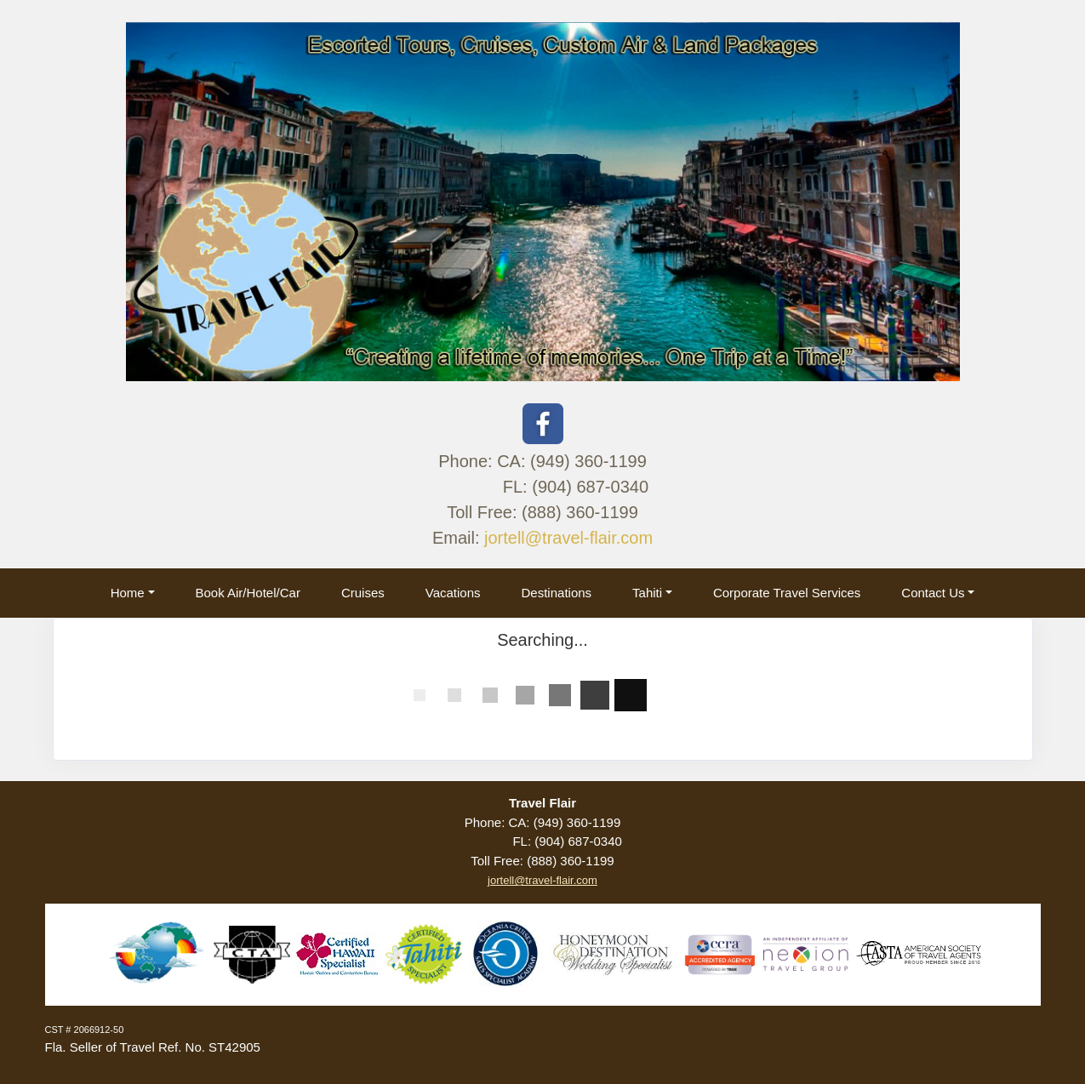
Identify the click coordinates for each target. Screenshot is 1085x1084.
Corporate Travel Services (786, 592)
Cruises (363, 592)
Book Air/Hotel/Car (248, 592)
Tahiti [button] (647, 592)
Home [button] (128, 592)
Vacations (453, 592)
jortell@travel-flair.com (568, 537)
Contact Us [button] (932, 592)
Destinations (557, 592)
